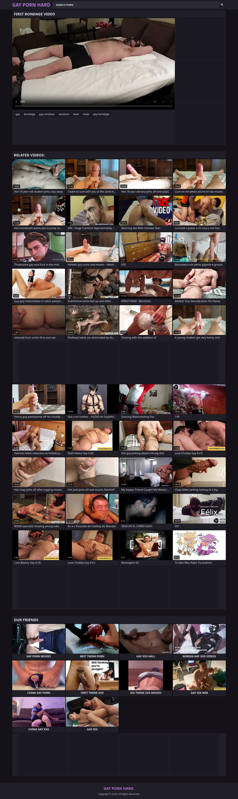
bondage (29, 114)
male (86, 114)
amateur (64, 114)
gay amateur (47, 114)
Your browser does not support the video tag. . (93, 64)
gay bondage (101, 114)
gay (18, 114)
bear (76, 114)
